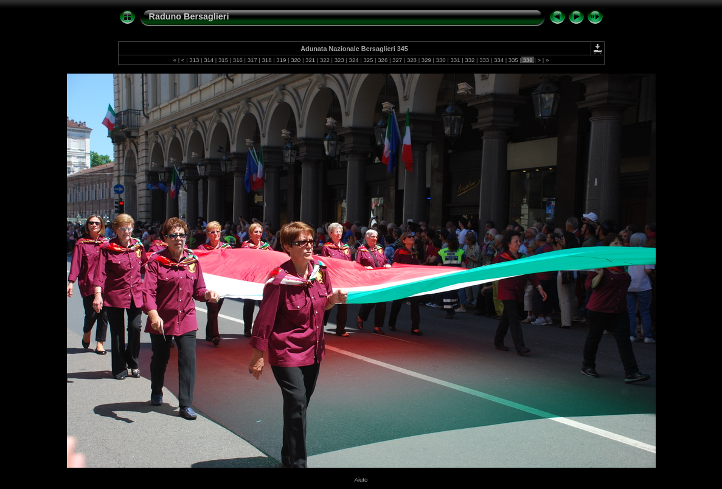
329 (426, 60)
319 (281, 60)
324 (353, 60)
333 (484, 60)
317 (252, 60)
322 (324, 60)
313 (194, 60)
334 (498, 60)
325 (368, 60)
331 (455, 60)
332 (469, 60)
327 (397, 60)
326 (383, 60)
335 (513, 60)
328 (411, 60)
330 (440, 60)
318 (266, 60)
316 (237, 60)
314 (208, 60)
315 (223, 60)
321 (310, 60)
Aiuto (361, 479)
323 (339, 60)
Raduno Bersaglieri (189, 16)
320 (296, 60)
